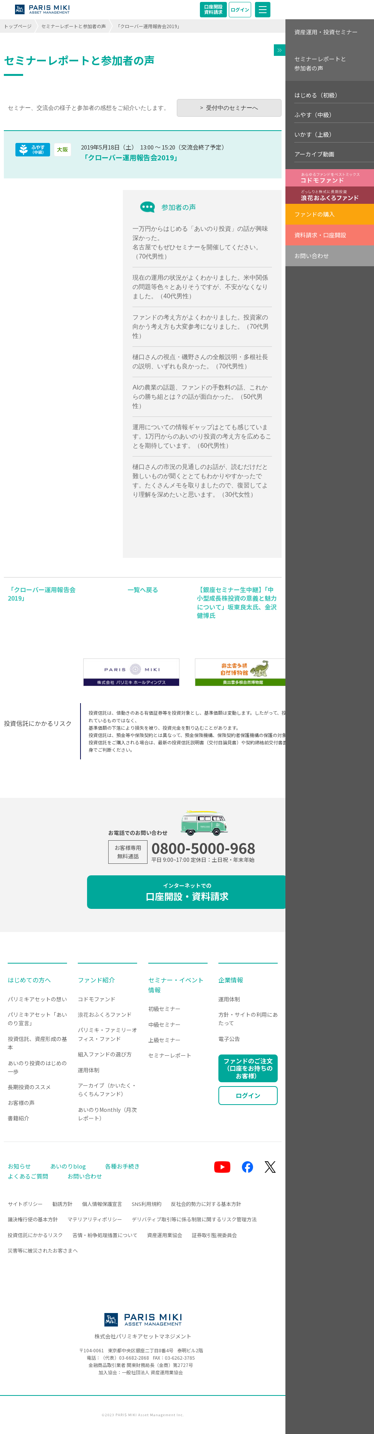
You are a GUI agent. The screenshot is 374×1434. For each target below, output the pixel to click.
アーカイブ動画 (314, 154)
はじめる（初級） (317, 95)
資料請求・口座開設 (320, 235)
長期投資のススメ (29, 1087)
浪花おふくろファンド (105, 1014)
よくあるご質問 (28, 1176)
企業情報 (230, 979)
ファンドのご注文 (248, 1068)
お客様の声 (21, 1103)
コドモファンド (97, 999)
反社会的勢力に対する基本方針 (206, 1203)
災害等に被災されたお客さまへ (43, 1250)
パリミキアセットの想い (37, 999)
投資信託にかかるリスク (35, 1235)
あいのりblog (68, 1166)
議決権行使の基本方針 (33, 1219)
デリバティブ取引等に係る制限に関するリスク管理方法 (194, 1219)
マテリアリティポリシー (94, 1219)
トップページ (18, 26)
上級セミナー (164, 1040)
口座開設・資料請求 (187, 892)
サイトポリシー (25, 1203)
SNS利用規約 (146, 1203)
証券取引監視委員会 (214, 1235)
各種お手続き (122, 1166)
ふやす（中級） (314, 115)
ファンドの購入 (314, 214)
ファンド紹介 (96, 979)
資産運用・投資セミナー (326, 32)
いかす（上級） (314, 134)
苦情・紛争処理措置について (105, 1235)
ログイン (240, 9)
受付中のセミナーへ (232, 107)
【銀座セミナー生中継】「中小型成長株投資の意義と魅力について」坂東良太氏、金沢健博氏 (237, 602)
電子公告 (229, 1039)
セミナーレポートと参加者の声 (73, 26)
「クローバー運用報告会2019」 (131, 157)
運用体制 (88, 1070)
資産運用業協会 (164, 1235)
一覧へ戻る (142, 589)
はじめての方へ (29, 979)
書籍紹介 (18, 1118)
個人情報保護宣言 (102, 1203)
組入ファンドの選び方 (105, 1054)
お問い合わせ (311, 256)
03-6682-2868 (134, 1357)
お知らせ (19, 1166)
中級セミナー (164, 1024)
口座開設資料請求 (213, 9)
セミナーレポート (169, 1055)
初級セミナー (164, 1009)
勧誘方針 (62, 1203)
